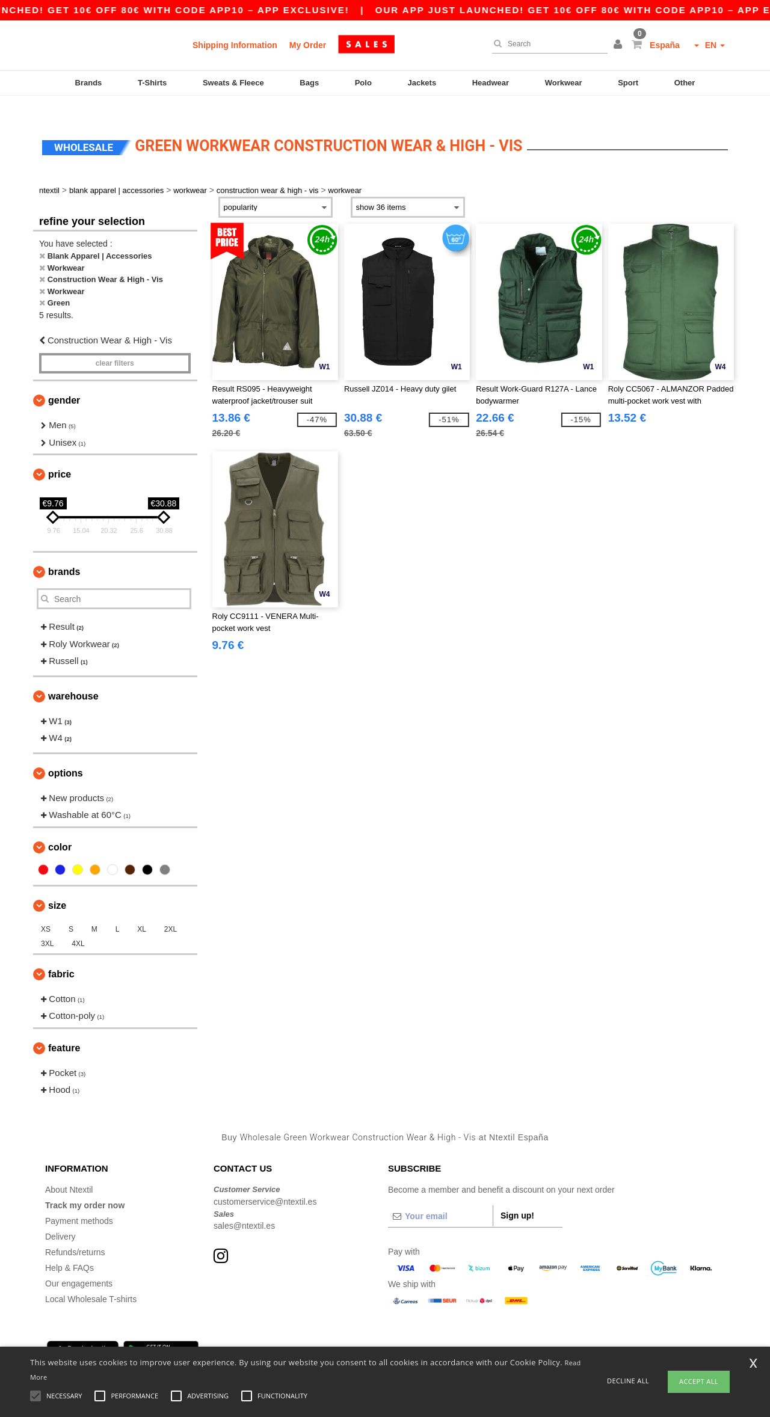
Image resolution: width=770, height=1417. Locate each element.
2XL (170, 911)
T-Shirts (152, 82)
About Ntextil (69, 1172)
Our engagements (78, 1266)
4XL (78, 925)
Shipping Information (234, 45)
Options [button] (65, 755)
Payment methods (79, 1203)
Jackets (421, 82)
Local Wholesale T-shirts (91, 1281)
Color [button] (60, 829)
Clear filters (115, 346)
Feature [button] (64, 1030)
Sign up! (517, 1198)
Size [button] (57, 887)
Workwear (563, 82)
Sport (628, 82)
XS (46, 911)
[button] (620, 45)
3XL (47, 925)
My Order (307, 45)
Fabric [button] (61, 956)
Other (684, 82)
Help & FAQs (69, 1250)
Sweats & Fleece (233, 82)
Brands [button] (64, 554)
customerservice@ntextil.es (265, 1183)
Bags (309, 82)
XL (141, 911)
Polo (363, 82)
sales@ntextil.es (244, 1208)
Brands (88, 82)
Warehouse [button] (73, 678)
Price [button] (59, 457)
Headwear (490, 82)
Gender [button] (64, 383)
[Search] (547, 44)
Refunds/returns (75, 1235)
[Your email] (440, 1199)
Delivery (60, 1219)
